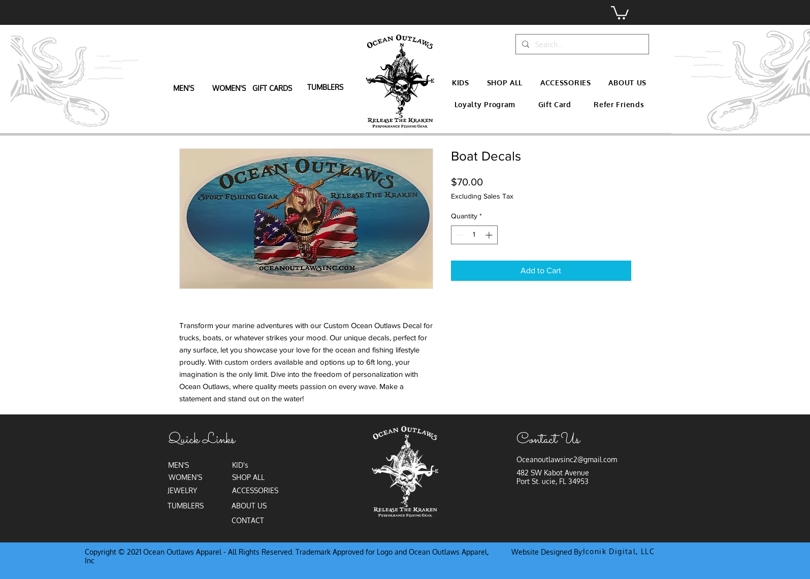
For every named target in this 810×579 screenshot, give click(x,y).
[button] (620, 12)
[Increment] (489, 235)
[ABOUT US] (250, 506)
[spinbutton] (474, 235)
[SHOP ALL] (249, 477)
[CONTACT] (249, 520)
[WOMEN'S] (230, 88)
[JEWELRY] (183, 490)
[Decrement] (458, 235)
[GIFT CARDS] (273, 88)
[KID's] (241, 465)
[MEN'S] (185, 88)
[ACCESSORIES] (256, 490)
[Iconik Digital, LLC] (620, 551)
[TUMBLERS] (326, 86)
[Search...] (581, 44)
